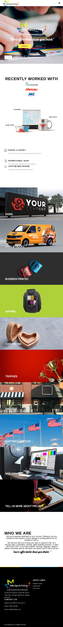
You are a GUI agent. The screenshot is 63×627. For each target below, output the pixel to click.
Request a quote (37, 583)
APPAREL (10, 311)
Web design (12, 473)
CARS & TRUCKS (14, 246)
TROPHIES (11, 376)
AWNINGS (11, 408)
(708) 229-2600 (13, 606)
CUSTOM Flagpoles (18, 441)
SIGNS (9, 214)
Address (6, 603)
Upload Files (36, 586)
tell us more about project (24, 506)
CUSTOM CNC (13, 343)
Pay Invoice (36, 588)
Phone (6, 606)
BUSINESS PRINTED (16, 279)
